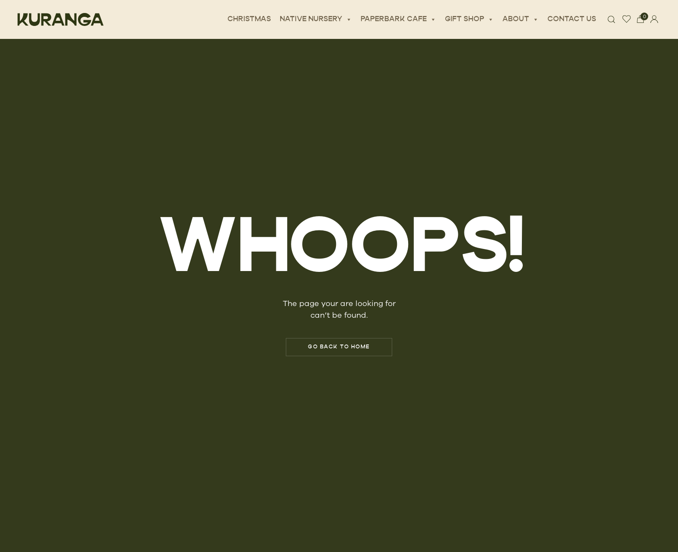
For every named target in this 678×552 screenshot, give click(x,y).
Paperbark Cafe (398, 19)
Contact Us (571, 19)
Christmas (249, 19)
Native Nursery (316, 19)
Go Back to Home (339, 347)
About (520, 19)
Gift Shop (469, 19)
